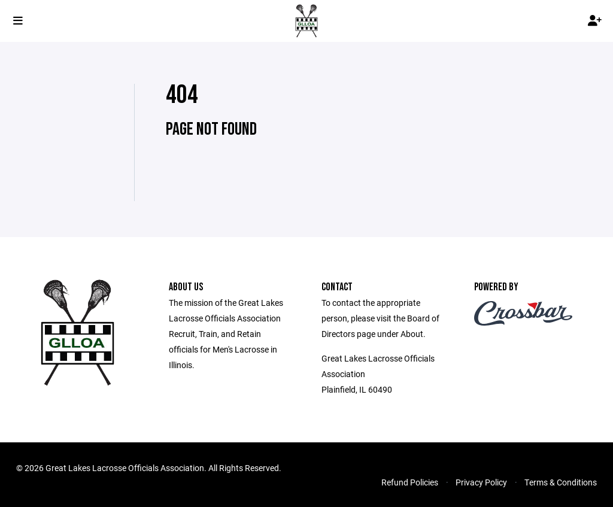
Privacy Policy (481, 482)
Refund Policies (409, 482)
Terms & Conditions (560, 482)
